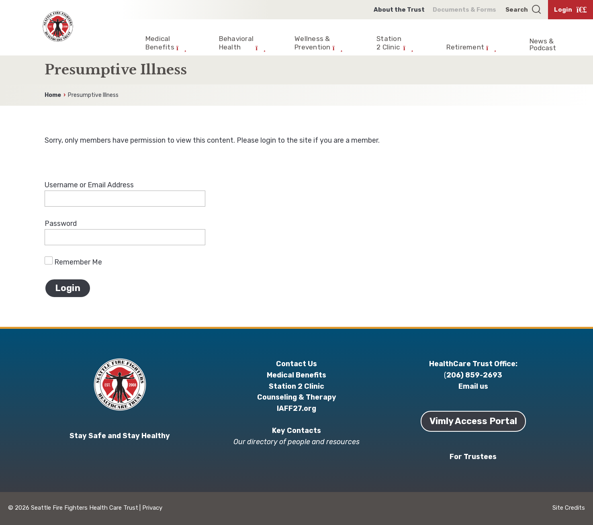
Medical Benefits (296, 375)
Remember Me (73, 262)
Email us (473, 386)
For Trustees (473, 456)
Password (61, 223)
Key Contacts (296, 430)
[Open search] (523, 9)
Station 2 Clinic (296, 386)
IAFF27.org (296, 408)
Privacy (152, 507)
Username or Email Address (89, 184)
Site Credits (568, 507)
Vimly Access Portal (473, 421)
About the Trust (399, 9)
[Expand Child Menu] (166, 40)
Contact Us (296, 363)
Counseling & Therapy (296, 397)
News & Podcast (543, 44)
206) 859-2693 (474, 375)
